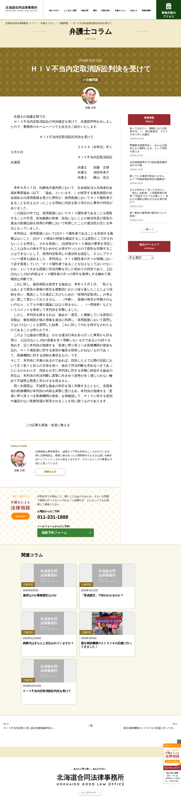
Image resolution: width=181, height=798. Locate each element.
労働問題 (63, 25)
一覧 (90, 635)
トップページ (90, 701)
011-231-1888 (64, 519)
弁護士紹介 (105, 10)
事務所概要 (146, 10)
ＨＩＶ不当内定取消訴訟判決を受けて (92, 25)
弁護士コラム (120, 10)
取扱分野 (84, 10)
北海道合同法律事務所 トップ (20, 25)
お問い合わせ (103, 776)
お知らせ (133, 10)
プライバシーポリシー (129, 776)
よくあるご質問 (70, 10)
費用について (158, 750)
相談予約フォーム (79, 535)
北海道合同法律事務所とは (54, 776)
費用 (95, 10)
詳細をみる (50, 473)
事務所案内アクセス (169, 10)
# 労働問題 (90, 82)
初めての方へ (54, 10)
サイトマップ (82, 776)
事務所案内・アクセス (158, 758)
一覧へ (149, 262)
